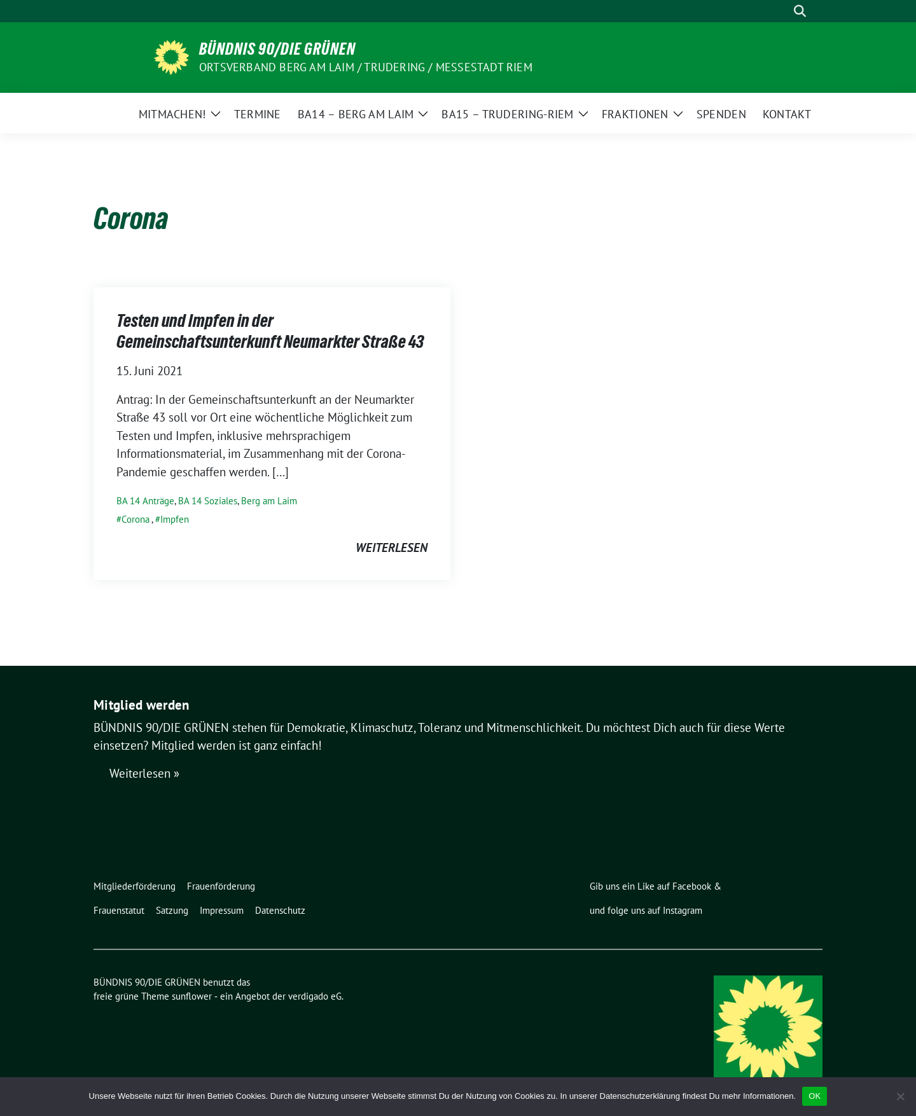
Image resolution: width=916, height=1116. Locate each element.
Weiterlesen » (144, 774)
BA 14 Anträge (145, 501)
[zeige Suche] (800, 11)
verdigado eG (315, 996)
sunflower (192, 996)
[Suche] (782, 11)
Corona (135, 519)
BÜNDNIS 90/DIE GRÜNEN (277, 49)
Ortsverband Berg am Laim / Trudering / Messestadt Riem (365, 67)
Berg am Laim (269, 501)
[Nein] (900, 1096)
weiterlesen (391, 547)
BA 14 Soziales (207, 501)
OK (814, 1096)
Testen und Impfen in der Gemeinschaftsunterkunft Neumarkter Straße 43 (270, 330)
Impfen (174, 519)
